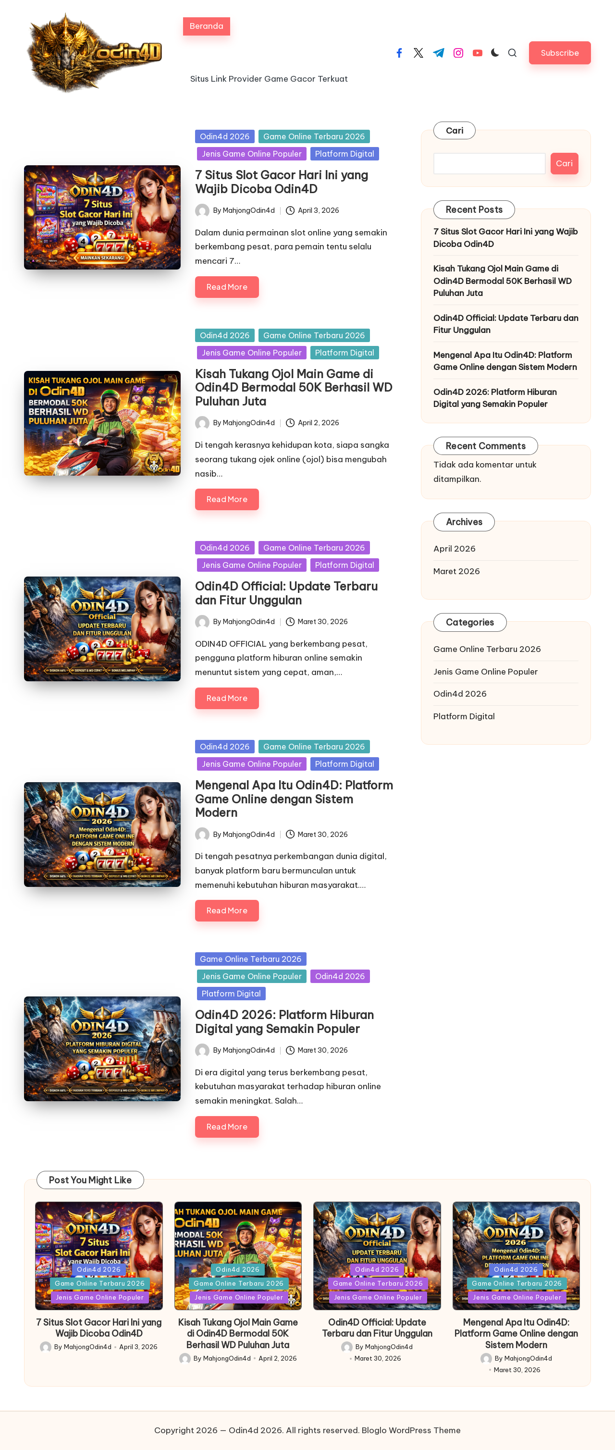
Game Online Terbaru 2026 (314, 136)
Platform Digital (344, 154)
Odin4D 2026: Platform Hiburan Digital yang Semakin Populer (284, 1022)
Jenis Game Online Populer (252, 154)
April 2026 (454, 548)
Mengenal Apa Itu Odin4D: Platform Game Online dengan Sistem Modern (294, 799)
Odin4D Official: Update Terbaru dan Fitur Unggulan (286, 593)
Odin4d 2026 (225, 136)
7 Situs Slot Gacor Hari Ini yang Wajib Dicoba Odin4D (281, 182)
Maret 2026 (456, 571)
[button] (560, 52)
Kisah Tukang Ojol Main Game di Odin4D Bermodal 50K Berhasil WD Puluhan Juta (294, 388)
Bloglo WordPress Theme (411, 1430)
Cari (454, 130)
